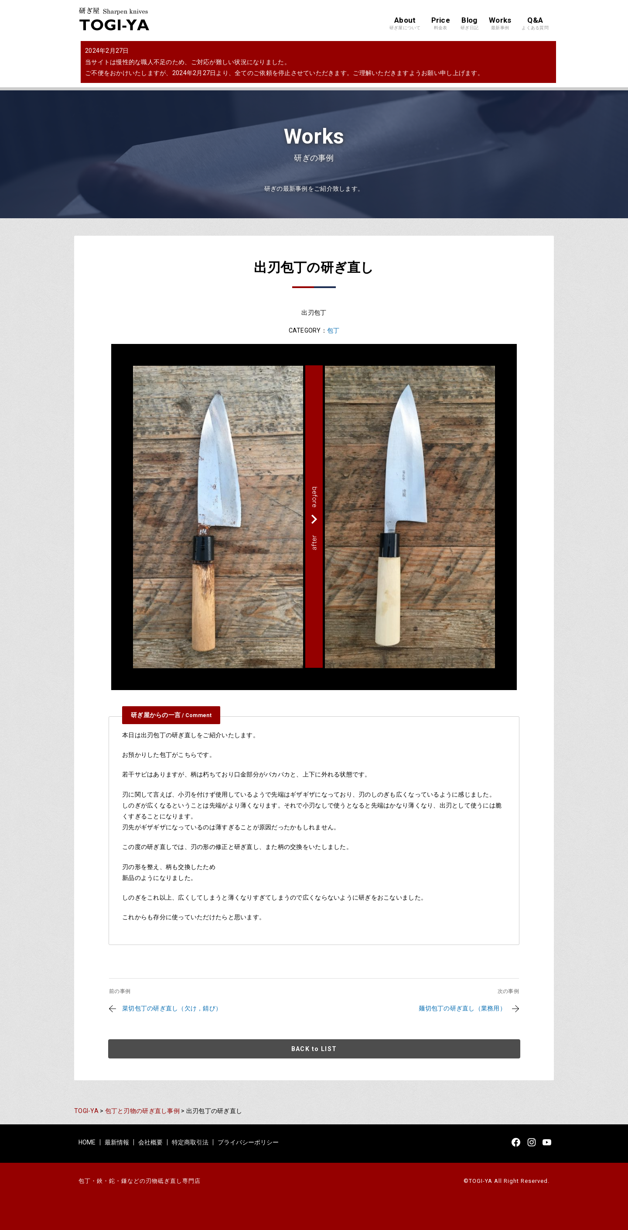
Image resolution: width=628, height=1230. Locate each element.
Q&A (535, 23)
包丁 (333, 330)
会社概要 (150, 1142)
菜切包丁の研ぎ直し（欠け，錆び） (172, 1008)
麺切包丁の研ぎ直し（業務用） (462, 1008)
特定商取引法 (190, 1142)
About (405, 23)
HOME (87, 1142)
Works (500, 23)
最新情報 (117, 1142)
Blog (469, 23)
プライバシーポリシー (248, 1142)
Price (440, 23)
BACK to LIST (314, 1048)
